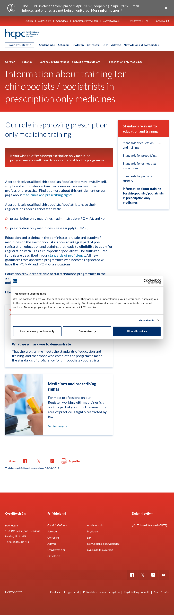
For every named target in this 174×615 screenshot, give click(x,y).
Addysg (116, 44)
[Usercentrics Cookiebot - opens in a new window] (146, 281)
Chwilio (162, 20)
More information (105, 10)
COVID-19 (44, 20)
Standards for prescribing (139, 155)
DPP (105, 44)
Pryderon (78, 44)
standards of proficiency (66, 255)
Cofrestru (93, 44)
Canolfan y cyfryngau (85, 20)
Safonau (63, 44)
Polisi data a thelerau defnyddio (101, 592)
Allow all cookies (136, 331)
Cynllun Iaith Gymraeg (100, 549)
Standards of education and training (138, 145)
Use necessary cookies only (37, 331)
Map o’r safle (161, 592)
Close (166, 8)
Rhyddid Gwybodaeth (136, 592)
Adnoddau (62, 20)
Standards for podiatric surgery (138, 178)
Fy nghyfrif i (138, 20)
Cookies (55, 592)
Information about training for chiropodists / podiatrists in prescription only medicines (143, 195)
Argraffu (70, 461)
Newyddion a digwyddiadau (141, 44)
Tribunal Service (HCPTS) (152, 525)
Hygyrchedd (71, 592)
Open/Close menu (158, 143)
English (28, 20)
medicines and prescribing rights (48, 195)
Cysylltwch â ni (111, 20)
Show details (146, 320)
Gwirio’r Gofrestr (20, 44)
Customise (87, 331)
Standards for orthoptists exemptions (139, 166)
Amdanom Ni (47, 44)
